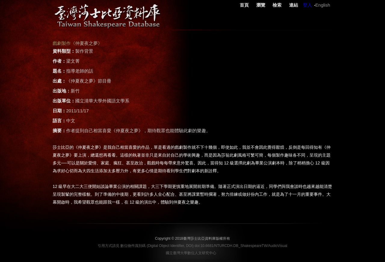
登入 (307, 5)
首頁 (244, 5)
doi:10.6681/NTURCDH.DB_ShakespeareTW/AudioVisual (241, 246)
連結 (293, 5)
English (322, 5)
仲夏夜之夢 (86, 43)
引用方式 (105, 246)
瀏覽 (260, 5)
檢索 (277, 5)
